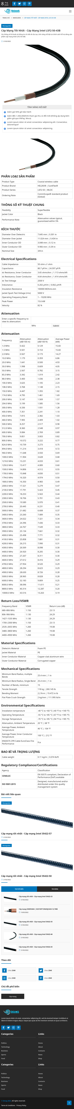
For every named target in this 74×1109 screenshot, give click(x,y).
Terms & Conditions (8, 1105)
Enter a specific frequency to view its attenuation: (15, 320)
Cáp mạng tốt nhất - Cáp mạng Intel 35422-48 (35, 934)
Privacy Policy (21, 1105)
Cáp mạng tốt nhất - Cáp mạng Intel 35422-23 (35, 896)
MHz (34, 325)
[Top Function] (69, 1103)
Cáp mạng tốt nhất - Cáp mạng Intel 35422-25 (35, 947)
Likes (8, 970)
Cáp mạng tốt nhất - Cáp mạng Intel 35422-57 (26, 833)
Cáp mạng (12, 996)
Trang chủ (6, 18)
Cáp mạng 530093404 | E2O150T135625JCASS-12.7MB (38, 909)
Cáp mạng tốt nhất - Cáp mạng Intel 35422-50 (26, 875)
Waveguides (17, 18)
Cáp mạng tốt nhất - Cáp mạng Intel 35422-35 (35, 922)
